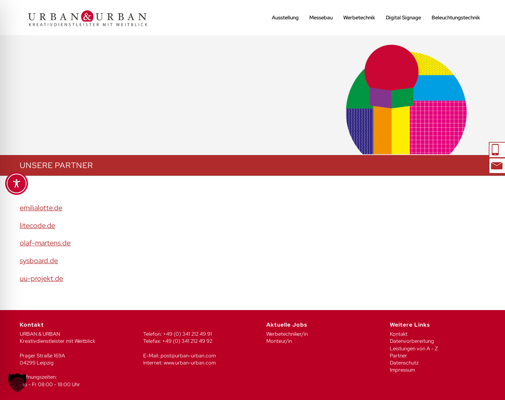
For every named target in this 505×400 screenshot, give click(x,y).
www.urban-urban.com (190, 362)
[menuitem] (285, 17)
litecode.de (37, 225)
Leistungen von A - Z (414, 348)
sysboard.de (39, 260)
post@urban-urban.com (188, 355)
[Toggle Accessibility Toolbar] (16, 183)
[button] (17, 382)
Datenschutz (404, 362)
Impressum (402, 369)
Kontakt (399, 334)
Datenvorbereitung (412, 341)
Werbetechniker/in (287, 334)
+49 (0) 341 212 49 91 (187, 334)
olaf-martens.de (45, 242)
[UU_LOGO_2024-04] (87, 17)
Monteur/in (279, 341)
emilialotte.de (41, 207)
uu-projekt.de (41, 278)
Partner (398, 355)
